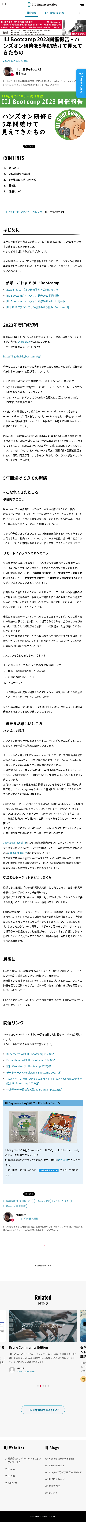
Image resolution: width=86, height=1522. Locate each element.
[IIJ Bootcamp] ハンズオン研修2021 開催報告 (32, 295)
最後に (13, 185)
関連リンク (15, 191)
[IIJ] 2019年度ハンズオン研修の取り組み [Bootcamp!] (37, 307)
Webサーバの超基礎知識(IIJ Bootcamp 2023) (32, 1089)
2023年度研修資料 (19, 174)
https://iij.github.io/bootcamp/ (20, 356)
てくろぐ (53, 1493)
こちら (61, 1160)
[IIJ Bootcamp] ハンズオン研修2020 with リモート (35, 301)
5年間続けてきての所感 (22, 180)
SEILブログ (54, 1486)
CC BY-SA (23, 341)
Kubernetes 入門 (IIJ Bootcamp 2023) (28, 1054)
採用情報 (12, 1483)
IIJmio (11, 1469)
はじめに (14, 168)
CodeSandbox (16, 852)
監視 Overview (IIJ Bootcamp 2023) (27, 1066)
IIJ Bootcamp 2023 (43, 1201)
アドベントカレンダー (62, 1201)
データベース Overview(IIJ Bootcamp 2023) (31, 1072)
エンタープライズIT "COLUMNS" (65, 1472)
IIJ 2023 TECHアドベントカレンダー (25, 212)
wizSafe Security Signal (61, 1458)
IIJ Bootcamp (10, 1206)
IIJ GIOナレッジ (56, 1479)
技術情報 (31, 12)
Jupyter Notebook (13, 842)
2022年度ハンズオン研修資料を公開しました (32, 289)
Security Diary (56, 1465)
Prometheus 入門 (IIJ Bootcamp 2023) (29, 1060)
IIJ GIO (11, 1476)
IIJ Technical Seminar (56, 12)
